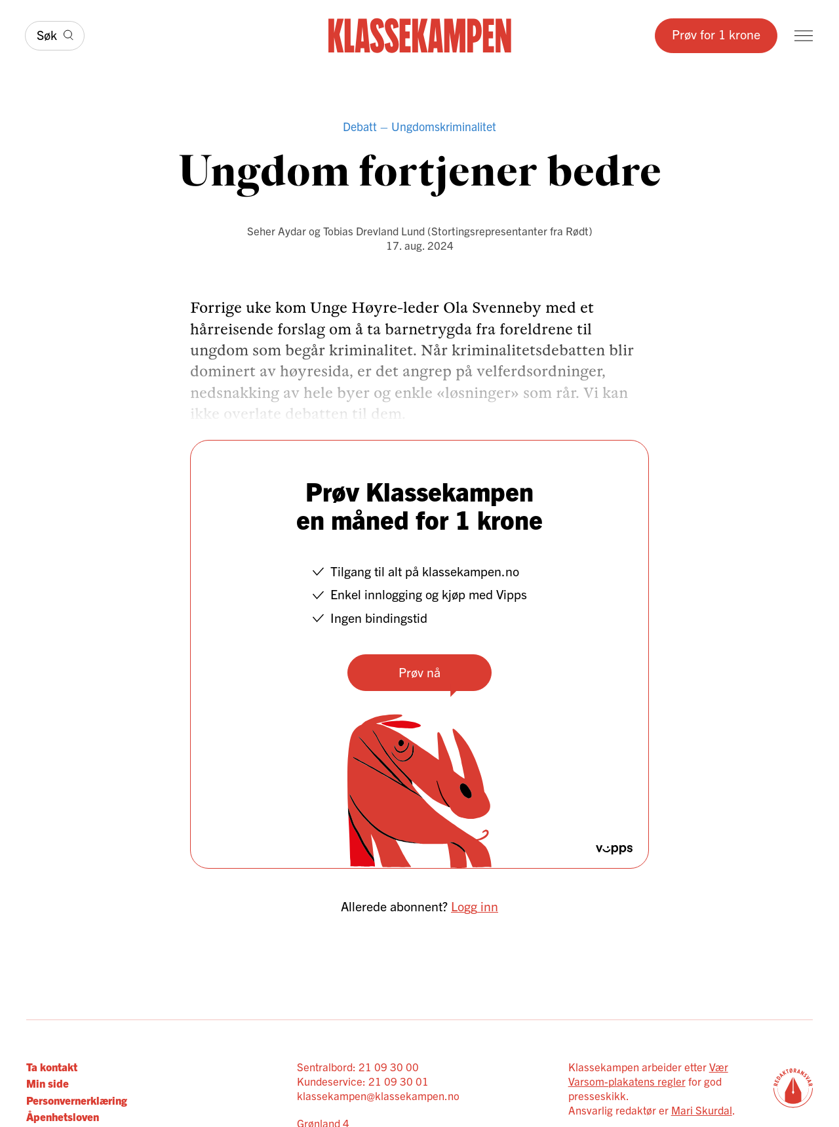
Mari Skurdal (701, 1110)
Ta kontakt (51, 1066)
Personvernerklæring (76, 1100)
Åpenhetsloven (62, 1116)
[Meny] (803, 35)
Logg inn (474, 906)
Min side (47, 1083)
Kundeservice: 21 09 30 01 (363, 1081)
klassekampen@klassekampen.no (378, 1095)
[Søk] (55, 35)
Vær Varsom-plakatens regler (648, 1073)
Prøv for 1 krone (716, 34)
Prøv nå (419, 671)
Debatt (360, 126)
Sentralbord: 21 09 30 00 (358, 1066)
